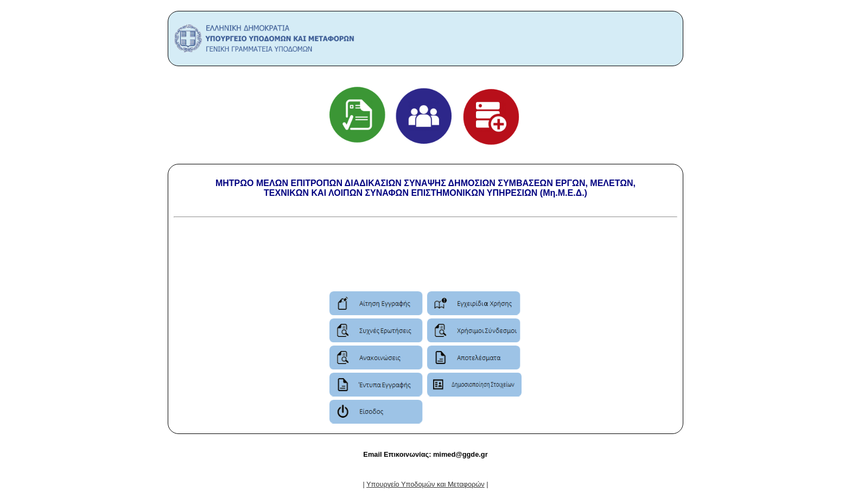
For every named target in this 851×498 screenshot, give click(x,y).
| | (425, 484)
